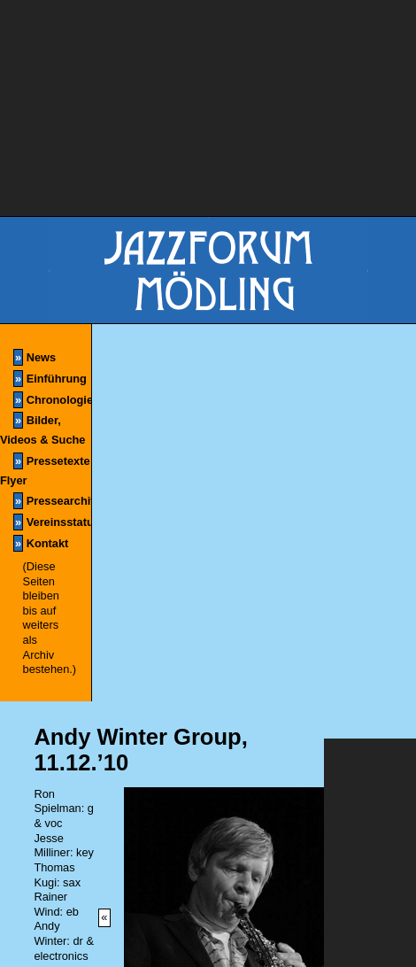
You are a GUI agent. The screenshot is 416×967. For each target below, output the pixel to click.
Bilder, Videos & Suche (42, 429)
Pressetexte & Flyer (45, 470)
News (34, 357)
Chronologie (52, 399)
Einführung (50, 378)
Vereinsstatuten (52, 522)
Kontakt (40, 543)
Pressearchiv (52, 500)
